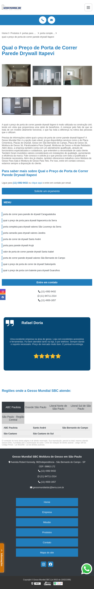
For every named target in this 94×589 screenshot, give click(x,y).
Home (47, 502)
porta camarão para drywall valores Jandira (24, 233)
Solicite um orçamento (47, 191)
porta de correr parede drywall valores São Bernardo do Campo (34, 258)
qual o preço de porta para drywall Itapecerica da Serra (30, 220)
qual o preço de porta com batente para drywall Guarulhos (31, 270)
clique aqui (37, 183)
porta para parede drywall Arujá (18, 245)
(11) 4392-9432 (20, 183)
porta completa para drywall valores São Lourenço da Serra (32, 226)
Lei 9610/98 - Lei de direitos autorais (30, 445)
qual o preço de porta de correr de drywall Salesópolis (29, 264)
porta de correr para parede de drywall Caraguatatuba (29, 214)
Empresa (47, 512)
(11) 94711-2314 (47, 296)
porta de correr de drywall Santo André (22, 239)
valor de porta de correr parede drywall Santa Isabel (28, 251)
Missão (47, 522)
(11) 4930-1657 (47, 300)
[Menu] (88, 7)
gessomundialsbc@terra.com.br (47, 487)
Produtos (47, 532)
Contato (47, 542)
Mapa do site (47, 552)
